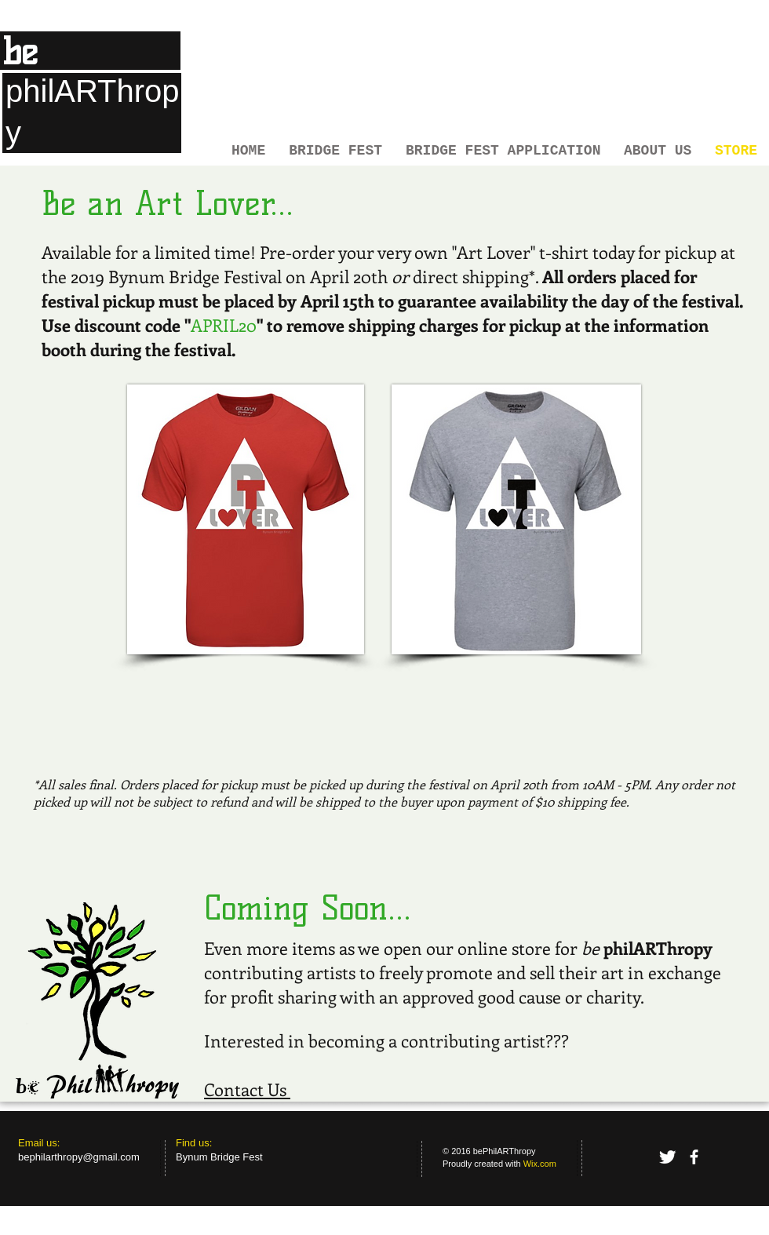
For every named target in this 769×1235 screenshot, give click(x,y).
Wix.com (539, 1163)
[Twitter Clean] (667, 1157)
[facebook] (694, 1157)
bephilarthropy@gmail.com (79, 1157)
